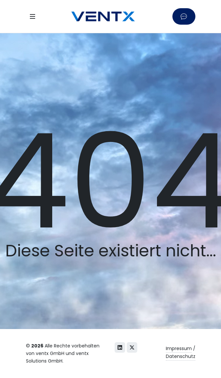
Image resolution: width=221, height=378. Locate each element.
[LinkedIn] (120, 347)
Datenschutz (180, 356)
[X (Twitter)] (132, 347)
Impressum (179, 348)
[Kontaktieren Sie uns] (183, 16)
